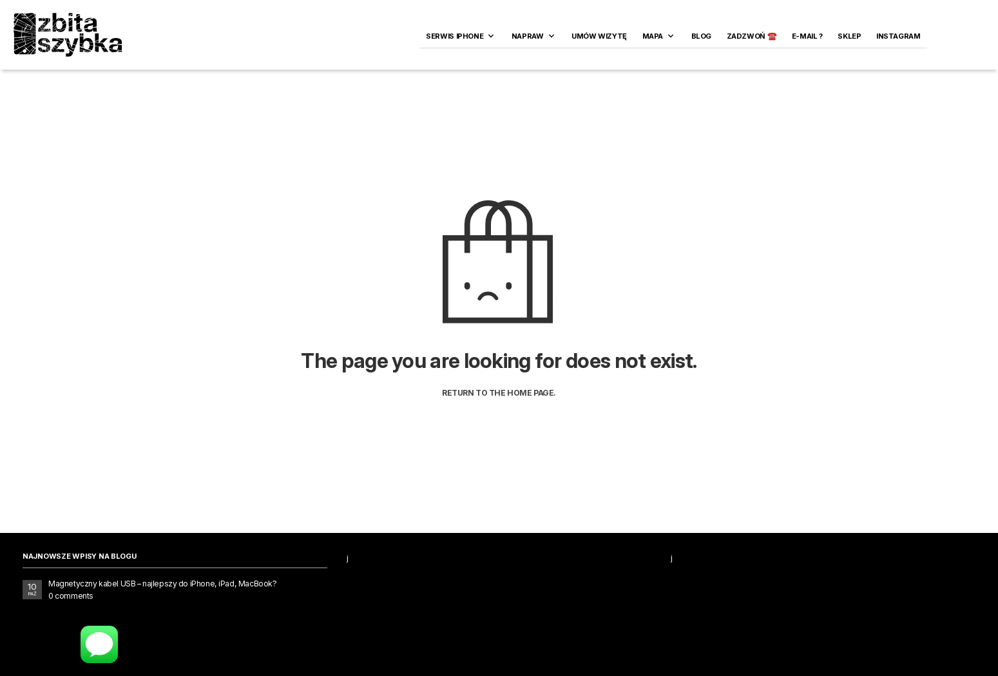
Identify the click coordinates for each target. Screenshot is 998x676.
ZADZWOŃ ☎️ (752, 36)
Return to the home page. (499, 393)
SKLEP (849, 36)
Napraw (528, 36)
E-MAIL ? (807, 36)
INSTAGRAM (898, 36)
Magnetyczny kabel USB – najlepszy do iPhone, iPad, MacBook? (162, 583)
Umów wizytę (599, 36)
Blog (701, 36)
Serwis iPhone (454, 36)
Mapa (652, 36)
